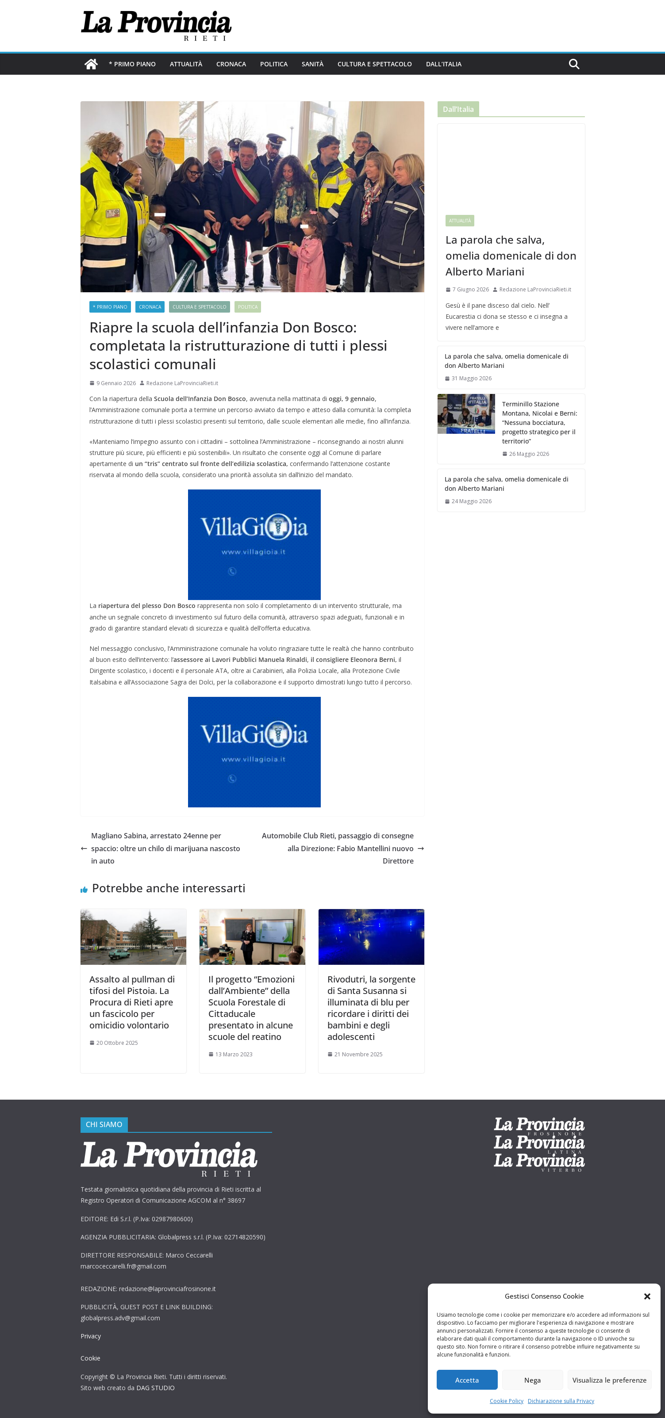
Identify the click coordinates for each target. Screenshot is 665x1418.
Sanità (312, 64)
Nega (534, 1380)
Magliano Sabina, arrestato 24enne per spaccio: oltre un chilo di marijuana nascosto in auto (162, 848)
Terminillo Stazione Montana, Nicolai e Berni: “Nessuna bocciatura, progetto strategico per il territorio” (538, 422)
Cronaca (231, 64)
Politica (273, 64)
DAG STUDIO (155, 1388)
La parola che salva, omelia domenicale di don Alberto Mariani (509, 255)
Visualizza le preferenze (610, 1380)
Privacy (91, 1336)
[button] (647, 1296)
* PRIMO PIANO (132, 64)
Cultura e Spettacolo (374, 64)
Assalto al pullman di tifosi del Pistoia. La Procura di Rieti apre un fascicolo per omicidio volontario (132, 1002)
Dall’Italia (443, 64)
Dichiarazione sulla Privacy (561, 1401)
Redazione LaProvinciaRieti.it (182, 383)
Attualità (185, 64)
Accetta (467, 1380)
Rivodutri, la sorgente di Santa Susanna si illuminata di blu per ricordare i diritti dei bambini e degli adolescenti (371, 1008)
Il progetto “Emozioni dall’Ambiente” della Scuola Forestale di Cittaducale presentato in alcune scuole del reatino (251, 1008)
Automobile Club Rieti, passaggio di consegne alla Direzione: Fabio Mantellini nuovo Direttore (341, 848)
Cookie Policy (506, 1401)
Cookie (90, 1358)
